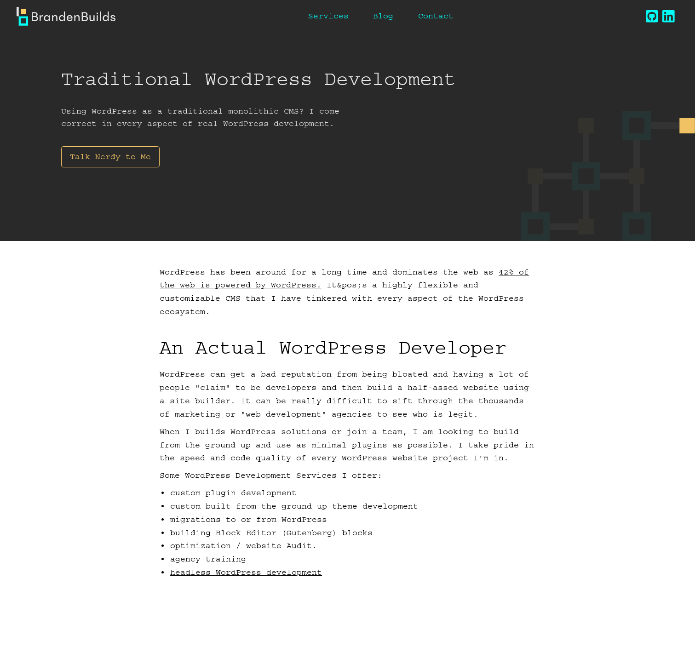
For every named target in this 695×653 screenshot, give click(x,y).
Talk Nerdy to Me (110, 156)
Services (328, 15)
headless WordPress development (246, 572)
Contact (436, 15)
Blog (383, 15)
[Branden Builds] (66, 16)
